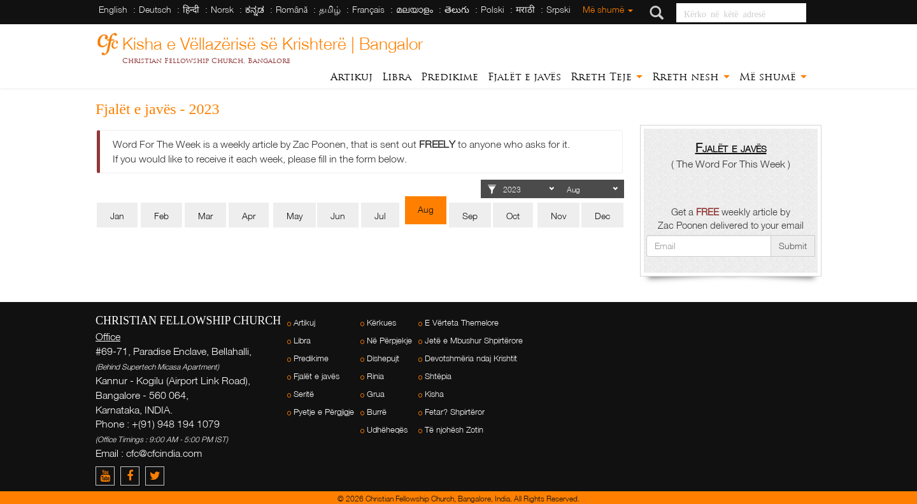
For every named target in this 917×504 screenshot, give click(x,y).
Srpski (558, 9)
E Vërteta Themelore (462, 323)
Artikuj (352, 76)
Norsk (222, 9)
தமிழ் (330, 9)
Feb (161, 215)
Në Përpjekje (389, 340)
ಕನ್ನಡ (254, 9)
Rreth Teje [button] (607, 76)
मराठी (525, 9)
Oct (513, 215)
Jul (380, 215)
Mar (205, 215)
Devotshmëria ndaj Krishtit (471, 358)
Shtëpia (438, 376)
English (113, 9)
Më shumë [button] (773, 76)
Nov (558, 215)
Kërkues (381, 323)
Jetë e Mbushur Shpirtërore (474, 340)
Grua (376, 394)
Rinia (375, 376)
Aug (426, 209)
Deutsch (155, 9)
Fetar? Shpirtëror (455, 412)
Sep (470, 215)
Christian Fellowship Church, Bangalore (206, 60)
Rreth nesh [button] (691, 76)
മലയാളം (414, 9)
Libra (396, 76)
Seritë (304, 394)
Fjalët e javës (524, 76)
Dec (602, 215)
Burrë (377, 412)
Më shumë (608, 9)
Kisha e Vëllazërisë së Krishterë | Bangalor (272, 42)
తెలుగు (456, 9)
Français (368, 9)
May (294, 215)
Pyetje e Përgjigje (324, 412)
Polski (492, 9)
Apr (248, 215)
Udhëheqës (387, 430)
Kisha (434, 394)
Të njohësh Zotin (454, 430)
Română (292, 9)
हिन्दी (191, 9)
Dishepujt (383, 358)
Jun (338, 215)
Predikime (449, 76)
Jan (117, 215)
